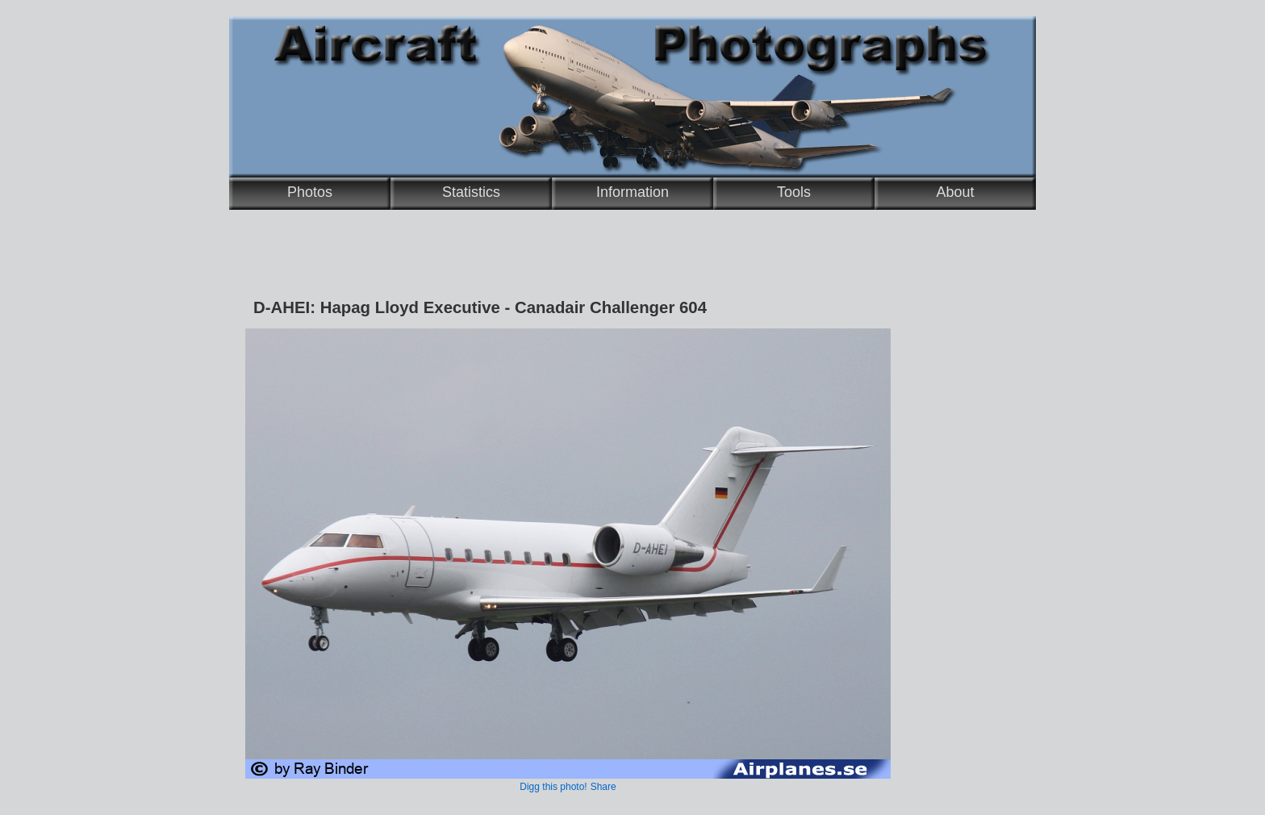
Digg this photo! (553, 786)
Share (603, 786)
